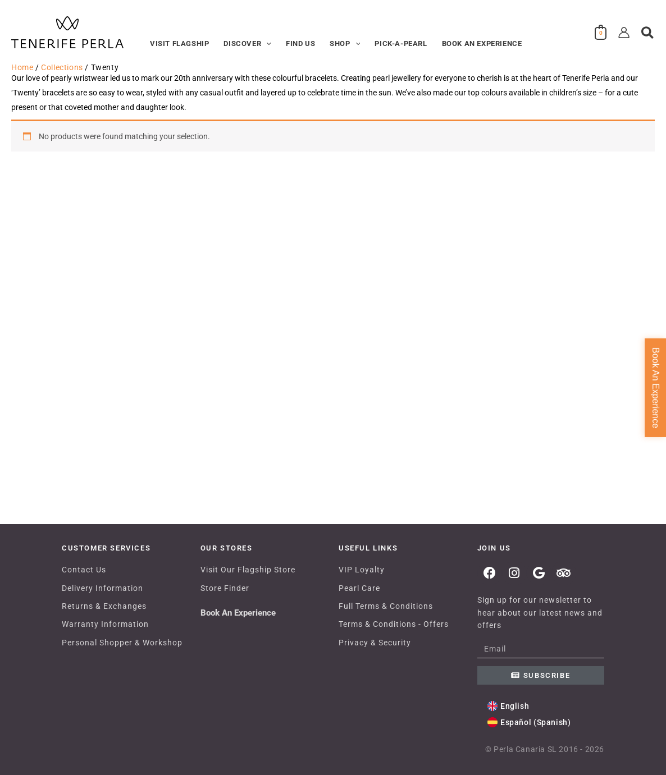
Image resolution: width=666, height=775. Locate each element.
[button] (266, 43)
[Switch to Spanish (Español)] (529, 722)
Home (22, 67)
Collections (62, 67)
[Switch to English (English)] (508, 706)
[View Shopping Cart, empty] (601, 32)
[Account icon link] (624, 32)
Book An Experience (238, 613)
